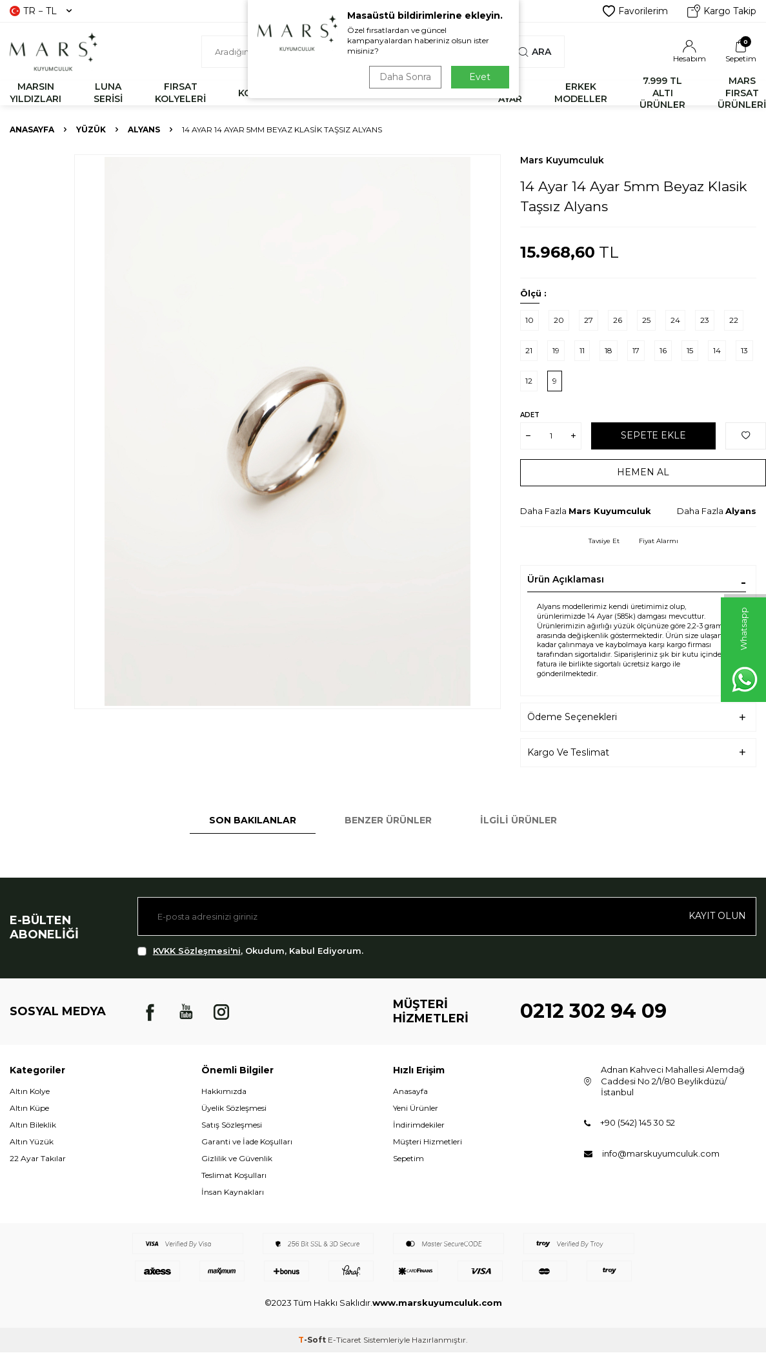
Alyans (144, 129)
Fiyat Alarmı (658, 541)
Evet (479, 77)
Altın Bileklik (33, 1125)
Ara (534, 51)
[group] (287, 431)
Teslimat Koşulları (234, 1175)
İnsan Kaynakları (232, 1192)
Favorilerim (635, 11)
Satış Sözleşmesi (231, 1125)
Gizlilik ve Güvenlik (236, 1158)
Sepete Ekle (653, 435)
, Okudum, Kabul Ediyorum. (250, 950)
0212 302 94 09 (593, 1011)
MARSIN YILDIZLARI (35, 93)
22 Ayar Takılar (38, 1158)
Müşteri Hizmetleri (427, 1141)
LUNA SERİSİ (108, 93)
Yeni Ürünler (415, 1108)
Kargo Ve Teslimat (568, 752)
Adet (529, 415)
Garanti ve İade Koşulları (246, 1141)
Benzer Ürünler (388, 820)
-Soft (313, 1340)
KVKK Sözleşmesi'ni (197, 950)
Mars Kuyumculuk (562, 160)
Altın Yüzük (32, 1141)
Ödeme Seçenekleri (572, 717)
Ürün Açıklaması (565, 579)
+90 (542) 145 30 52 (637, 1122)
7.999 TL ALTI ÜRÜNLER (662, 93)
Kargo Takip (721, 11)
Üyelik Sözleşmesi (234, 1108)
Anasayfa (32, 129)
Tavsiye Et (604, 541)
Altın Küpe (29, 1108)
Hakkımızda (224, 1091)
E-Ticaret (344, 1340)
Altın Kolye (30, 1091)
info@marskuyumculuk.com (661, 1153)
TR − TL (41, 11)
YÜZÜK (91, 129)
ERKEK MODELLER (580, 93)
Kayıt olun (717, 916)
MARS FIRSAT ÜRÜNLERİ (742, 93)
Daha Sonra (405, 77)
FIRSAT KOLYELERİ (180, 93)
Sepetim (408, 1158)
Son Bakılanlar (252, 820)
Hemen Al (643, 472)
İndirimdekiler (419, 1125)
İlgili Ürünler (518, 820)
